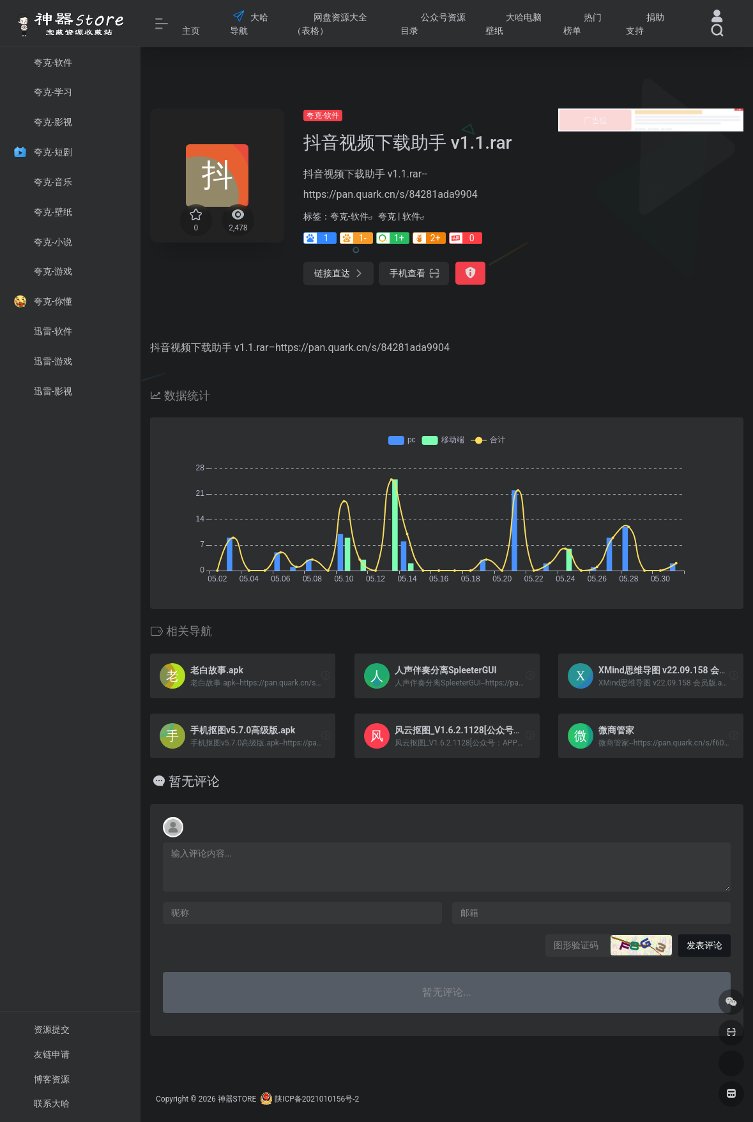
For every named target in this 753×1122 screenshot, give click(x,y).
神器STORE (237, 1099)
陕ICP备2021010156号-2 (317, 1099)
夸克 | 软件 (399, 216)
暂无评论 (194, 781)
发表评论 (704, 945)
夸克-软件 (323, 115)
